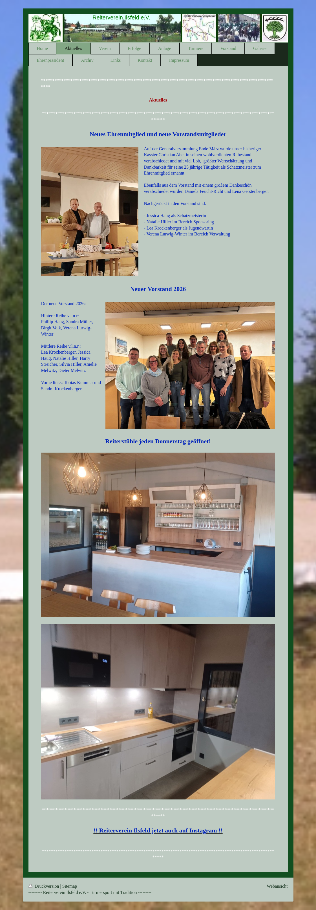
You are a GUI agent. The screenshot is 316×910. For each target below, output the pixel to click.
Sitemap (69, 886)
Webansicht (277, 886)
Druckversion (44, 886)
